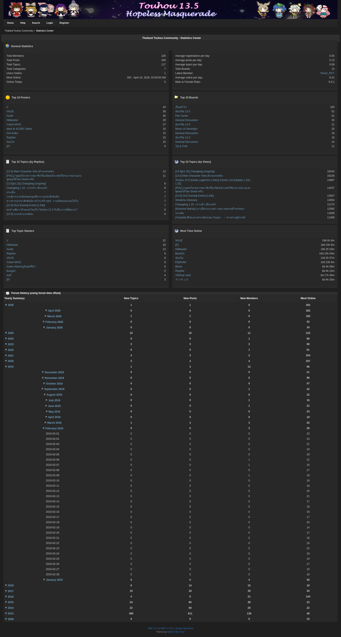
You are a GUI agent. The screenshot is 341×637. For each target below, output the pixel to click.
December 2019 (54, 372)
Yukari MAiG (14, 124)
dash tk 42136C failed (19, 128)
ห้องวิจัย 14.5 (182, 124)
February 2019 (54, 428)
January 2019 (54, 579)
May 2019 (54, 411)
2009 (11, 619)
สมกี (9, 275)
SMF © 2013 (167, 628)
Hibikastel (12, 120)
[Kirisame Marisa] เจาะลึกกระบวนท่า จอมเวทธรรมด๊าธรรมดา (210, 208)
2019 (11, 366)
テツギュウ (181, 279)
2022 (11, 350)
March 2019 (54, 422)
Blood (178, 266)
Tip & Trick (181, 146)
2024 (11, 338)
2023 (11, 344)
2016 (11, 596)
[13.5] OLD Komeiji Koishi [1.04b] (26, 205)
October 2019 (54, 383)
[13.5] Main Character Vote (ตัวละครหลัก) (30, 171)
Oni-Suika (12, 133)
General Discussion (186, 120)
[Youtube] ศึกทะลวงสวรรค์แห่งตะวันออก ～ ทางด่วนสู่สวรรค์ (210, 217)
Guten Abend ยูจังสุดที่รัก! (21, 266)
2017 (11, 591)
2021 (11, 355)
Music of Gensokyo (186, 128)
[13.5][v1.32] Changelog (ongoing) (26, 183)
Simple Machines (184, 628)
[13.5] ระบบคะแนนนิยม (20, 214)
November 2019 (54, 378)
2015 (11, 602)
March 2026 (54, 316)
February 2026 (54, 321)
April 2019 (54, 417)
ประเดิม (11, 192)
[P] (8, 146)
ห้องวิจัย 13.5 (182, 111)
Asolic (10, 115)
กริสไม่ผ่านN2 (183, 275)
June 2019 (54, 406)
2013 (11, 613)
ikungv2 (11, 270)
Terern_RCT (327, 73)
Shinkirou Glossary (186, 200)
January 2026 (54, 327)
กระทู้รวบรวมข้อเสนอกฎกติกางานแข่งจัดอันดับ (33, 196)
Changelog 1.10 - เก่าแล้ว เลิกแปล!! (27, 187)
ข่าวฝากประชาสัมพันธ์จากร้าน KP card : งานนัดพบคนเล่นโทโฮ (42, 200)
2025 (11, 333)
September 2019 (54, 389)
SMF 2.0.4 (153, 628)
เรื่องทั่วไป (181, 107)
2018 (11, 585)
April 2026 (54, 310)
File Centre (181, 115)
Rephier (11, 137)
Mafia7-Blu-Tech (176, 631)
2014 (11, 607)
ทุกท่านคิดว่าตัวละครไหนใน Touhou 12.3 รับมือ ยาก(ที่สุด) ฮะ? (42, 209)
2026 (11, 305)
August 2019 (54, 394)
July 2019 (54, 400)
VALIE (10, 111)
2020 (11, 361)
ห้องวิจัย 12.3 (182, 137)
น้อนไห (11, 141)
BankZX (180, 253)
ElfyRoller (180, 262)
